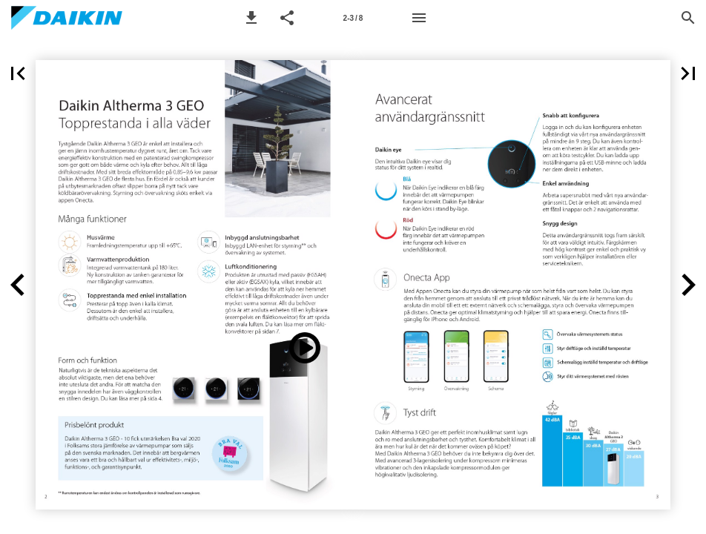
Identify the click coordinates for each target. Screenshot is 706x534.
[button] (251, 18)
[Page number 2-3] (353, 18)
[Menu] (419, 18)
